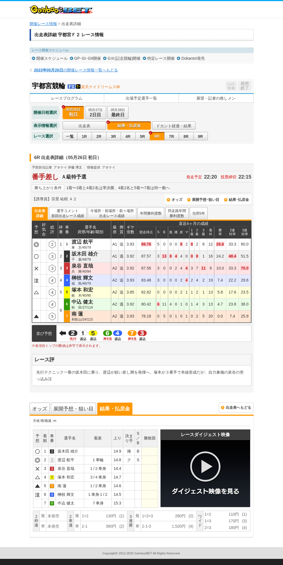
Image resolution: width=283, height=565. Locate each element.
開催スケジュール (52, 58)
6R (157, 136)
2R (98, 136)
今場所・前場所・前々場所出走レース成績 (112, 213)
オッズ (177, 200)
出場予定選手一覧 (141, 98)
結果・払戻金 (129, 125)
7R (171, 136)
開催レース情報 (43, 23)
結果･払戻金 (239, 200)
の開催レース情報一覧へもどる (76, 70)
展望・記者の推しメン (216, 98)
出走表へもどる (238, 407)
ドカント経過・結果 (173, 126)
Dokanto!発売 (193, 58)
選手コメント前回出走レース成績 (67, 213)
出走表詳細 (39, 213)
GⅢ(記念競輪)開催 (124, 58)
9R (200, 136)
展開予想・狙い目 (73, 409)
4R (127, 136)
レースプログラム (66, 98)
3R (113, 136)
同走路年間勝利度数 (177, 213)
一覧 (70, 136)
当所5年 (198, 213)
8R (186, 136)
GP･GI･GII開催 (87, 58)
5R (142, 136)
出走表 (84, 126)
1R (84, 136)
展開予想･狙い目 (205, 200)
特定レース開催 (161, 58)
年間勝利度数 (151, 213)
